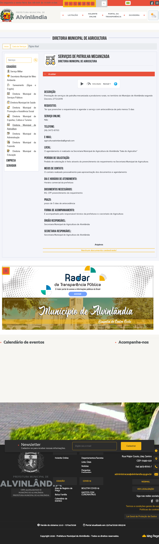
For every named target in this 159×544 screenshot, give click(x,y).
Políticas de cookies (149, 509)
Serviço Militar (16, 71)
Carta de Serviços (19, 46)
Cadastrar (131, 446)
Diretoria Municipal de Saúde (23, 102)
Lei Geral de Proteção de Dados (141, 516)
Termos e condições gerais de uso (142, 506)
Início (6, 46)
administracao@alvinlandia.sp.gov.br (133, 474)
